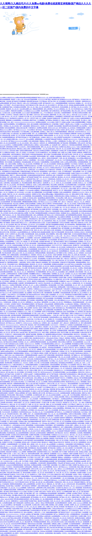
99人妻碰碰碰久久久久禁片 (19, 427)
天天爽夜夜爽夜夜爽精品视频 (78, 289)
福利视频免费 (48, 292)
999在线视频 (3, 493)
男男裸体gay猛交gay (30, 165)
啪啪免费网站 (55, 366)
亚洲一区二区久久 (66, 283)
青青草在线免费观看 (12, 400)
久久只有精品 (56, 237)
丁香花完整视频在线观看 (9, 251)
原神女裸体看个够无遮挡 (81, 398)
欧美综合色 (7, 410)
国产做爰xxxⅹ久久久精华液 (14, 516)
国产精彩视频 (35, 209)
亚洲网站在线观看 (41, 122)
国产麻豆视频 (28, 493)
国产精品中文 (39, 207)
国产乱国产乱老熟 (67, 154)
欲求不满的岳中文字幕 (32, 105)
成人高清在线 (73, 366)
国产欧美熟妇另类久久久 (7, 482)
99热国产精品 (4, 512)
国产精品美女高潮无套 (42, 306)
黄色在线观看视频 (73, 383)
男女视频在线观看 (27, 182)
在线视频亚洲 (55, 150)
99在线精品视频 (26, 162)
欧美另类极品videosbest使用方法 (58, 446)
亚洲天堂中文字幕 (43, 478)
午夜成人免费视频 (20, 393)
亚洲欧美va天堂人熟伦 (31, 220)
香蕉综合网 (36, 287)
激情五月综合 (67, 156)
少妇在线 (8, 101)
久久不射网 (67, 175)
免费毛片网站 (5, 535)
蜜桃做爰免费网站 (81, 262)
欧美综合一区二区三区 (37, 340)
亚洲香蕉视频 (49, 533)
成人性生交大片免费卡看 (50, 177)
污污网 (71, 470)
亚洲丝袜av (57, 379)
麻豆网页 (54, 99)
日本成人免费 (69, 425)
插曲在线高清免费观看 (6, 353)
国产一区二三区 (56, 290)
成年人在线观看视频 (29, 484)
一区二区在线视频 (12, 379)
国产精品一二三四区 (51, 141)
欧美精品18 (63, 359)
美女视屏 (5, 340)
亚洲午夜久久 (74, 258)
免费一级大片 (68, 198)
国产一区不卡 (33, 366)
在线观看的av (68, 457)
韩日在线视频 (53, 385)
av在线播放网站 (43, 277)
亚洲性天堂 (11, 340)
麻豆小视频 (45, 332)
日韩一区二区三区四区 (10, 184)
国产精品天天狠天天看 (36, 368)
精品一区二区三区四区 (59, 220)
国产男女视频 (35, 241)
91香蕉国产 (21, 158)
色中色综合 (41, 211)
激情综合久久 (54, 328)
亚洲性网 (45, 182)
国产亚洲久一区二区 (69, 485)
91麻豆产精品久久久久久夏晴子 (80, 173)
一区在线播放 (64, 520)
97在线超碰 (5, 484)
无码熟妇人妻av (23, 421)
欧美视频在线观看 (58, 400)
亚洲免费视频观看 (78, 277)
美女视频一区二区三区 (80, 529)
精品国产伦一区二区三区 (70, 402)
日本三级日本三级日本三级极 (83, 468)
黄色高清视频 (27, 472)
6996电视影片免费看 (12, 146)
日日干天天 (66, 449)
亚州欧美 (23, 360)
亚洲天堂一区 (44, 446)
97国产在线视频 (57, 254)
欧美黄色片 (42, 383)
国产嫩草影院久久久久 (85, 533)
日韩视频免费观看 (83, 162)
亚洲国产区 (76, 245)
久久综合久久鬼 (8, 461)
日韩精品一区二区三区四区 (58, 247)
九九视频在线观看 (44, 364)
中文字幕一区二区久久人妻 (71, 135)
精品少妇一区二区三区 (27, 326)
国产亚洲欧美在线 (34, 137)
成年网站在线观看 (16, 315)
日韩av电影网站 (8, 328)
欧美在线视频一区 (65, 107)
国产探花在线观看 (39, 379)
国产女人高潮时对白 (81, 347)
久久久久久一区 (53, 249)
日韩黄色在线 (7, 302)
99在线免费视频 (55, 162)
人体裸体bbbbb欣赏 (11, 273)
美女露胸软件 (81, 338)
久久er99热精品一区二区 (65, 385)
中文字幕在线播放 (75, 395)
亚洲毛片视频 (4, 196)
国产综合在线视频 (48, 298)
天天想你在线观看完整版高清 (80, 234)
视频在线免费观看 (38, 109)
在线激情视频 (24, 167)
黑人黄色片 (25, 516)
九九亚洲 (22, 514)
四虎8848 (62, 417)
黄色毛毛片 (77, 334)
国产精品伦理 (47, 103)
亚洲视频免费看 (39, 459)
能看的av (66, 453)
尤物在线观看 (47, 523)
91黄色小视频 (45, 504)
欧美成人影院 (33, 198)
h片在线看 (15, 156)
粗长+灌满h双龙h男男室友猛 (27, 173)
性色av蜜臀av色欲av (45, 315)
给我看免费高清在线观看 (24, 199)
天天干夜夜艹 (7, 105)
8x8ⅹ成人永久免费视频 (84, 133)
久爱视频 (69, 493)
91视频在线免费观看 (40, 374)
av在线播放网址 (56, 516)
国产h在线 (29, 393)
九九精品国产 (19, 336)
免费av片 (23, 177)
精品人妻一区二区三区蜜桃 (51, 207)
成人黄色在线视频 (74, 332)
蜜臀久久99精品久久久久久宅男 (79, 313)
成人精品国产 (55, 323)
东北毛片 (26, 362)
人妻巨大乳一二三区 (39, 512)
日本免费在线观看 (12, 158)
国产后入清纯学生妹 (83, 188)
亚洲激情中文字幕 (64, 514)
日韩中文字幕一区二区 (53, 383)
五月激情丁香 (19, 374)
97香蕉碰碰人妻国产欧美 (29, 120)
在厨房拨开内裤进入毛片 (44, 451)
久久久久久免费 (35, 396)
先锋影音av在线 (85, 321)
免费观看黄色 (51, 432)
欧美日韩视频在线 (79, 444)
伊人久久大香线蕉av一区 (61, 109)
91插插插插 (58, 156)
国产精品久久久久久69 (65, 410)
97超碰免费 (59, 175)
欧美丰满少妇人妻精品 (34, 376)
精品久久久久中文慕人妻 (65, 391)
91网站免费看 (31, 525)
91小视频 (56, 279)
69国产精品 (74, 222)
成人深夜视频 (53, 152)
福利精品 (67, 338)
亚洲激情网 (86, 521)
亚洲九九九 (16, 277)
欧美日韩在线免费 (73, 126)
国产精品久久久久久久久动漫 (69, 226)
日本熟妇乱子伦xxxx (35, 400)
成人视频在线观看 (48, 499)
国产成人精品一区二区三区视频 (15, 372)
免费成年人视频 (56, 523)
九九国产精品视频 (16, 112)
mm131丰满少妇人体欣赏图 (70, 290)
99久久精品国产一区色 (79, 186)
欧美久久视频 (31, 262)
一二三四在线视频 (37, 330)
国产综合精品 (7, 495)
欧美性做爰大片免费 (36, 103)
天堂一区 (63, 336)
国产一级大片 (62, 201)
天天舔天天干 (9, 334)
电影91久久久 (4, 497)
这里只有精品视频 (70, 521)
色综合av (42, 531)
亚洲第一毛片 (42, 506)
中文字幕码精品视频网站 (70, 160)
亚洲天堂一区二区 (75, 249)
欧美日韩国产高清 (18, 508)
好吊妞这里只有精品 (54, 213)
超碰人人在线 (65, 120)
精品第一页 (26, 241)
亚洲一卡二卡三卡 (85, 510)
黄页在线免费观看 (7, 188)
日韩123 (11, 512)
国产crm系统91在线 (27, 378)
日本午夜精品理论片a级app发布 (11, 326)
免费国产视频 (67, 234)
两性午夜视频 (76, 148)
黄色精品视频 (53, 285)
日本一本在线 (63, 209)
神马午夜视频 (9, 162)
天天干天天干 (54, 324)
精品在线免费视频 (82, 359)
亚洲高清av (48, 408)
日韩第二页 (25, 198)
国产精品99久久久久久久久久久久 (70, 237)
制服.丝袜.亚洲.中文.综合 (85, 374)
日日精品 (71, 436)
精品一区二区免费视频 (34, 311)
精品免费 (65, 126)
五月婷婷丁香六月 (41, 484)
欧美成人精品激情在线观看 (77, 105)
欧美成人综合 (32, 167)
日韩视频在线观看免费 (28, 186)
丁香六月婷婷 (41, 160)
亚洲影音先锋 (42, 527)
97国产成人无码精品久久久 (59, 296)
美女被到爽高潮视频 (34, 251)
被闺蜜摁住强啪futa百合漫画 (54, 334)
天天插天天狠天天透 (79, 181)
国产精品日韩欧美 (59, 241)
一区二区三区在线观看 (10, 217)
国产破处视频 (35, 514)
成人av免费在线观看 (24, 468)
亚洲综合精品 (54, 362)
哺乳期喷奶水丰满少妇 (13, 181)
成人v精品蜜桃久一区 (21, 207)
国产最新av (49, 120)
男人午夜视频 (11, 160)
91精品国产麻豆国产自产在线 (51, 129)
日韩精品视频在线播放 (31, 364)
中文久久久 (63, 383)
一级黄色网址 (22, 262)
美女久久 (24, 188)
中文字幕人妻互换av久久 (41, 385)
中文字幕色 (30, 457)
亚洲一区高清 (42, 474)
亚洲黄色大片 (6, 319)
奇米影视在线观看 (58, 203)
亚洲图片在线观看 (23, 273)
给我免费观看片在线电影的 (35, 298)
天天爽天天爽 (36, 504)
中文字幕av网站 (25, 131)
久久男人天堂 (65, 516)
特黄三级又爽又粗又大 (42, 525)
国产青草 (48, 209)
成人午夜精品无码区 (18, 355)
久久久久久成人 (16, 268)
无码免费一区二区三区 (62, 169)
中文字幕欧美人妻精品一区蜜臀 (40, 353)
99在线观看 (55, 211)
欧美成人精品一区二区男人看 (71, 254)
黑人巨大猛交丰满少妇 (18, 105)
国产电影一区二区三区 (82, 463)
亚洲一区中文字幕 (64, 279)
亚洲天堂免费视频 (30, 203)
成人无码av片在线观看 (56, 485)
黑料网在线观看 (49, 503)
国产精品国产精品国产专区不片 (57, 378)
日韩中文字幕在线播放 (75, 414)
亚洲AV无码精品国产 (53, 158)
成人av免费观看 (51, 444)
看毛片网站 (47, 154)
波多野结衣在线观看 (18, 292)
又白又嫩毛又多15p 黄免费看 (19, 376)
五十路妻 (36, 491)
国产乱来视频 (45, 391)
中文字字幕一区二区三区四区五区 (44, 235)
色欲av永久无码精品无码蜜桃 (41, 150)
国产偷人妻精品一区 (62, 389)
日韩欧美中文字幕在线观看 (67, 262)
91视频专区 (62, 281)
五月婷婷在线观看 (41, 432)
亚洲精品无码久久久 (37, 480)
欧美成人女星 (26, 442)
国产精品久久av (10, 323)
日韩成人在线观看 (64, 211)
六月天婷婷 (7, 304)
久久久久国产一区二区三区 (23, 480)
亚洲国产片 (19, 323)
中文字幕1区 (74, 164)
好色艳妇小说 (37, 323)
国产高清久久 (59, 412)
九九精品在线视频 (80, 296)
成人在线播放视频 (48, 309)
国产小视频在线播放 (67, 427)
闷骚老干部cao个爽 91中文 (56, 442)
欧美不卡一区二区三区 (85, 453)
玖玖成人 (15, 190)
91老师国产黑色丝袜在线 (84, 349)
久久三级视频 (22, 451)
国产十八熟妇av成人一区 (34, 423)
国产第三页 (79, 521)
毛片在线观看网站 (18, 165)
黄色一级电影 (31, 444)
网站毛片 (20, 103)
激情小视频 (59, 234)
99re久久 (5, 237)
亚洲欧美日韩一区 (78, 283)
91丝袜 (79, 319)
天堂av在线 (30, 359)
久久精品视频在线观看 (50, 459)
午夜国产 (62, 124)
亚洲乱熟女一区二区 (23, 370)
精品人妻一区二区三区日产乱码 (31, 431)
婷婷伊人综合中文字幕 (6, 398)
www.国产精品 (24, 332)
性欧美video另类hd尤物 (18, 455)
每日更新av (40, 516)
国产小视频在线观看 (13, 254)
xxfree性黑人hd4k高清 (24, 194)
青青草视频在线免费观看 (9, 391)
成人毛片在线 (27, 340)
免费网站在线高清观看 (10, 489)
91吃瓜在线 (12, 531)
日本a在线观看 (20, 237)
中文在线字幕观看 (84, 383)
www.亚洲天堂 (12, 294)
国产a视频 (30, 114)
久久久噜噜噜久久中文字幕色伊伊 (45, 169)
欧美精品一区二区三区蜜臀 (20, 357)
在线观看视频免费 (12, 444)
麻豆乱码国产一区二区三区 (22, 402)
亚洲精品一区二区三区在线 (25, 164)
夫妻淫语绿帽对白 (16, 154)
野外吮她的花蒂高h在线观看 (76, 406)
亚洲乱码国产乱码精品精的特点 (68, 374)
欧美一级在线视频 (67, 474)
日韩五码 (67, 480)
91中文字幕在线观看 (23, 368)
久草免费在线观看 (7, 503)
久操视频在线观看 (65, 393)
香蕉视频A (84, 381)
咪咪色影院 (23, 423)
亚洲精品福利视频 (11, 199)
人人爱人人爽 (17, 461)
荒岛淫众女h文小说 (31, 321)
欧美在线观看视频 (39, 440)
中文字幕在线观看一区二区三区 (68, 268)
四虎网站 (37, 343)
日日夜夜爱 (74, 175)
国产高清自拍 (26, 485)
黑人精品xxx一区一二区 (30, 478)
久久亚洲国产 (76, 218)
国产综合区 (39, 129)
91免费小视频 (83, 516)
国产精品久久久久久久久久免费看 (18, 141)
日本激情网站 (87, 247)
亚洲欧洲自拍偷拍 (25, 171)
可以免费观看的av (47, 279)
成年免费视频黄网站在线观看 (74, 215)
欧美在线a (83, 254)
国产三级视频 (59, 504)
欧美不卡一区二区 (58, 190)
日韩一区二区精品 (21, 152)
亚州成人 (27, 353)
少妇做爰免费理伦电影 (62, 321)
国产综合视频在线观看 (12, 298)
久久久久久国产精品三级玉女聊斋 (11, 518)
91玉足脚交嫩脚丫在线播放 (51, 192)
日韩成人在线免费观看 (8, 459)
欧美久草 (79, 364)
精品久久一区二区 (79, 201)
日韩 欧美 (32, 432)
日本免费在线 (86, 260)
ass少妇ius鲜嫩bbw (72, 372)
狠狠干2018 (8, 355)
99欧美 (15, 287)
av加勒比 (28, 514)
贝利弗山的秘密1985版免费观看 (29, 533)
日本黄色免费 (42, 463)
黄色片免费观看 (21, 317)
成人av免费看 (30, 139)
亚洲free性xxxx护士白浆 (32, 345)
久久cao (83, 190)
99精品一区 (87, 194)
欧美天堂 (71, 347)
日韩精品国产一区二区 (49, 181)
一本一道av (81, 402)
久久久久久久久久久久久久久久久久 (25, 122)
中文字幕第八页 (83, 446)
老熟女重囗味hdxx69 (33, 101)
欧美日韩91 (71, 205)
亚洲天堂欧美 (26, 154)
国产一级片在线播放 (8, 207)
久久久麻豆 (61, 387)
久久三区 (62, 294)
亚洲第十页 (51, 319)
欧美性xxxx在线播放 (78, 421)
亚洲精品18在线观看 (58, 264)
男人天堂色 (53, 330)
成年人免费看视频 (38, 215)
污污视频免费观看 (5, 220)
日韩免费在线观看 (62, 205)
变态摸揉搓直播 (29, 234)
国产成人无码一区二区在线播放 (57, 101)
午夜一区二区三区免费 (64, 357)
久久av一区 (37, 429)
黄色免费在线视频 (50, 440)
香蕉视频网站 (17, 378)
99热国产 (2, 506)
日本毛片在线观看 (64, 222)
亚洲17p (41, 520)
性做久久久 (12, 235)
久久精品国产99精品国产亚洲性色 (53, 139)
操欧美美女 (71, 296)
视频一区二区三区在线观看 (54, 404)
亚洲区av (88, 129)
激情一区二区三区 (46, 146)
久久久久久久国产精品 (44, 99)
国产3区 (56, 506)
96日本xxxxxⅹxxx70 (46, 372)
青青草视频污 (49, 425)
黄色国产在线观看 (44, 328)
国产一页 (31, 414)
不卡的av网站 (60, 198)
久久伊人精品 (44, 489)
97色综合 (76, 476)
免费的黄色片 (85, 499)
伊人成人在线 (76, 499)
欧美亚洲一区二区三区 (61, 306)
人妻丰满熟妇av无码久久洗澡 (36, 222)
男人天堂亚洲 (5, 213)
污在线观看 (85, 512)
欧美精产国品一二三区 (70, 319)
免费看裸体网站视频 (54, 143)
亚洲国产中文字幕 (7, 442)
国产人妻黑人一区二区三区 (83, 270)
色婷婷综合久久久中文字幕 (68, 379)
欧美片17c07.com (53, 128)
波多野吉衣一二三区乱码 (24, 531)
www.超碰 (5, 370)
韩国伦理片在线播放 (17, 110)
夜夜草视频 (78, 260)
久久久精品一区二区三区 (56, 302)
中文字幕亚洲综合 (74, 321)
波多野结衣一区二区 (77, 357)
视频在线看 (53, 114)
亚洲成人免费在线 (77, 152)
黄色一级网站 (24, 414)
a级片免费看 (79, 179)
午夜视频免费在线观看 (41, 213)
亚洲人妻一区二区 (46, 251)
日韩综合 (70, 277)
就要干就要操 (34, 328)
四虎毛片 (44, 421)
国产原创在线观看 (32, 226)
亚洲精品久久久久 (22, 311)
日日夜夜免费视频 (72, 150)
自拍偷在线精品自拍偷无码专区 (36, 175)
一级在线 (31, 429)
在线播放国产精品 (7, 107)
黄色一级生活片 (34, 143)
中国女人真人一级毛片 (78, 376)
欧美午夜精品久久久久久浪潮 (18, 491)
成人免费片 (15, 533)
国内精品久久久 (58, 370)
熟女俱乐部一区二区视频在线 (52, 283)
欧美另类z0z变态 (61, 181)
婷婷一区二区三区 (68, 482)
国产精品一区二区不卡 (43, 167)
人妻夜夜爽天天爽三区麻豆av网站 (45, 487)
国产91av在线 (45, 114)
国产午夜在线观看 (54, 262)
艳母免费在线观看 (12, 247)
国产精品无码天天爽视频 (11, 342)
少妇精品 (43, 137)
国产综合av (55, 146)
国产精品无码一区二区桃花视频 (58, 353)
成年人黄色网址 (48, 109)
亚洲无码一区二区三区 (62, 179)
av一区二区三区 (58, 135)
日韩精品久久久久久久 (78, 192)
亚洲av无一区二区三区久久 (18, 319)
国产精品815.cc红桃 (69, 463)
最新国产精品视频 (31, 334)
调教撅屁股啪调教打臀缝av (30, 201)
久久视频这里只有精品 (8, 152)
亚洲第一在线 (72, 503)
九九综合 (47, 520)
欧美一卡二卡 (17, 198)
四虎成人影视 (45, 294)
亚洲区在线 (32, 169)
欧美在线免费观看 (10, 128)
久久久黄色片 (79, 199)
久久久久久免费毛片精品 (25, 338)
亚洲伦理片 (62, 199)
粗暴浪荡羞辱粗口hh (45, 124)
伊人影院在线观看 (41, 357)
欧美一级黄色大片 (63, 510)
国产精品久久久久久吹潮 (42, 186)
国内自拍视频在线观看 (33, 146)
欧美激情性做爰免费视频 (11, 205)
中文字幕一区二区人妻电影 (25, 379)
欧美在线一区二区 (76, 207)
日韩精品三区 (86, 243)
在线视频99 (44, 262)
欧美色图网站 (77, 527)
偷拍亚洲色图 (59, 355)
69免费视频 (32, 160)
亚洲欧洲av (61, 184)
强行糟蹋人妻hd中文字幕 (19, 495)
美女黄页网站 (45, 110)
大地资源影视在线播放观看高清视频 (53, 275)
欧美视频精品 (17, 162)
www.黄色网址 (8, 508)
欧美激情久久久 (18, 362)
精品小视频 (80, 467)
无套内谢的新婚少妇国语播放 (10, 167)
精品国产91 (3, 262)
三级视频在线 (62, 141)
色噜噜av (20, 478)
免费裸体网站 (21, 489)
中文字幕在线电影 (86, 495)
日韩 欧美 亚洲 (70, 484)
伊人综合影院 (79, 239)
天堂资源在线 (14, 307)
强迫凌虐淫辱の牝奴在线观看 (78, 279)
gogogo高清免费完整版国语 (19, 523)
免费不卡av (22, 114)
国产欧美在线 (11, 226)
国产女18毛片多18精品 (17, 381)
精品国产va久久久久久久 (70, 139)
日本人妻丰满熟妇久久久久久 (62, 300)
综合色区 (35, 307)
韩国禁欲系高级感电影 (16, 484)
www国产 (31, 374)
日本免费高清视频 (56, 154)
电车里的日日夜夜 (32, 360)
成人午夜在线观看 (72, 326)
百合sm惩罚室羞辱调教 (30, 99)
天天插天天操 (36, 531)
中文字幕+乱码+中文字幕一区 (42, 336)
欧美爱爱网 (49, 531)
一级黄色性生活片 (86, 101)
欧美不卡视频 (43, 307)
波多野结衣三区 (18, 512)
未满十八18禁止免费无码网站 (68, 162)
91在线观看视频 (7, 256)
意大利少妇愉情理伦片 (42, 152)
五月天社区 (52, 489)
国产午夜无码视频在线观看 (42, 324)
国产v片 (7, 360)
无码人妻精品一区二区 (40, 378)
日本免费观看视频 (47, 400)
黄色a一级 (50, 521)
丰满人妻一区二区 (78, 154)
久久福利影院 (85, 328)
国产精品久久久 (63, 467)
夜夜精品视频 (6, 154)
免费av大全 (31, 207)
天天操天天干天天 (73, 209)
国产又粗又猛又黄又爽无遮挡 (55, 527)
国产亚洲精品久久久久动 (64, 99)
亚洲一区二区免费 (63, 328)
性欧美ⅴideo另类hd (5, 131)
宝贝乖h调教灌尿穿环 (61, 503)
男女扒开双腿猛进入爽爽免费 (68, 133)
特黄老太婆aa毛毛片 (56, 167)
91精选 (75, 474)
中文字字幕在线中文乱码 (22, 482)
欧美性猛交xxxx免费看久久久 (17, 306)
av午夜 (19, 186)
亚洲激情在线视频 (58, 531)
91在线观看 (19, 340)
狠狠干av (84, 393)
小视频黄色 (21, 190)
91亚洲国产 (18, 485)
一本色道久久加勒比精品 (79, 459)
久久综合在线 (12, 448)
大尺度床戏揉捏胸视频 (70, 370)
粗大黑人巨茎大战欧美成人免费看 (18, 213)
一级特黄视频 (85, 523)
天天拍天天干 (13, 535)
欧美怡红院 (19, 160)
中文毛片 (69, 181)
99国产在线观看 (48, 300)
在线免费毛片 (39, 326)
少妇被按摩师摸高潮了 (45, 398)
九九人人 (8, 446)
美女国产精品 (10, 485)
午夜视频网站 (88, 357)
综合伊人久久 (45, 376)
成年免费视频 (77, 171)
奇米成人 (34, 199)
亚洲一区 (45, 270)
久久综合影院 (31, 152)
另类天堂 (2, 324)
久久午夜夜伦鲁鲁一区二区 (32, 381)
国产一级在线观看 (25, 126)
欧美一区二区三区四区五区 (10, 260)
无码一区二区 (31, 107)
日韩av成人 (82, 345)
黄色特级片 (13, 232)
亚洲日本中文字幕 (12, 387)
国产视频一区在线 (14, 497)
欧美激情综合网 (75, 429)
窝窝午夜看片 (65, 313)
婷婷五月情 (11, 237)
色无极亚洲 (86, 474)
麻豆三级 (17, 224)
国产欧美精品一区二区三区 (38, 497)
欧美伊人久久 (22, 281)
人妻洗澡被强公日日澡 (18, 425)
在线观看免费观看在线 (8, 137)
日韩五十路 (46, 368)
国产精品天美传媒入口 (22, 137)
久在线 (71, 118)
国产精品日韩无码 (23, 417)
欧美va (10, 357)
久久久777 (22, 139)
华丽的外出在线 (67, 245)
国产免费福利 (83, 156)
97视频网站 (69, 378)
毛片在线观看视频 (78, 342)
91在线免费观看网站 (70, 531)
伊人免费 (25, 268)
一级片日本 (8, 427)
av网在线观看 (88, 154)
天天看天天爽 (45, 402)
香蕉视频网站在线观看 (57, 224)
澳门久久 (6, 270)
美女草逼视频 (11, 463)
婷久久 (24, 235)
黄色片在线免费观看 (33, 406)
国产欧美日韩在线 (64, 249)
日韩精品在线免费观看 (22, 470)
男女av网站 (54, 184)
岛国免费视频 (47, 264)
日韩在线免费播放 (55, 364)
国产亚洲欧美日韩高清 (33, 205)
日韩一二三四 (86, 362)
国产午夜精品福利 (18, 503)
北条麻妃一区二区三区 (71, 273)
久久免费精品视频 (67, 491)
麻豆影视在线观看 (18, 467)
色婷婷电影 (62, 326)
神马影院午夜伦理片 (13, 414)
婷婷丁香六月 (51, 131)
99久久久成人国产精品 (32, 383)
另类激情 (81, 253)
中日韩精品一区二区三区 (80, 281)
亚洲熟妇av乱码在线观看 (24, 520)
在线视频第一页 (54, 294)
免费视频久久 (30, 302)
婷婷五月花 (86, 145)
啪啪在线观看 (68, 190)
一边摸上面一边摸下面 (58, 315)
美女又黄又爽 (17, 188)
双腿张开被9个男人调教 (78, 497)
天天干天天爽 (4, 343)
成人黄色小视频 (20, 234)
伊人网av (69, 141)
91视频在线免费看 (17, 145)
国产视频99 (7, 222)
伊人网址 (52, 402)
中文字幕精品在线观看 (52, 281)
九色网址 (80, 268)
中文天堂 (72, 179)
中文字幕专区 (12, 317)
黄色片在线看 (14, 421)
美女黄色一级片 (74, 251)
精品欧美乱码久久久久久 (73, 381)
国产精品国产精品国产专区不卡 (27, 387)
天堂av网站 (5, 366)
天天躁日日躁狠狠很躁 (52, 222)
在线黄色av (52, 205)
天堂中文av (37, 114)
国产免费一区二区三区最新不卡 (80, 292)
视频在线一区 (47, 173)
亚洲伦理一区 (44, 143)
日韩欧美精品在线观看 (64, 173)
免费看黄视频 (39, 139)
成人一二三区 (72, 389)
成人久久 (84, 116)
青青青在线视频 (41, 156)
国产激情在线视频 (16, 201)
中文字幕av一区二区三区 (56, 360)
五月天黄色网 (29, 372)
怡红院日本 (55, 251)
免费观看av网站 (10, 243)
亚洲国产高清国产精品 (30, 501)
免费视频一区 (14, 281)
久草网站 (82, 251)
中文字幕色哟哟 (78, 448)
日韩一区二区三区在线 (15, 266)
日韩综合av (81, 139)
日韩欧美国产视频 (22, 448)
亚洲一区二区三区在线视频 (64, 182)
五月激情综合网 (37, 395)
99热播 (36, 461)
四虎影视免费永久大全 (55, 317)
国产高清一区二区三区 (29, 245)
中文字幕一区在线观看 (11, 330)
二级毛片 (37, 503)
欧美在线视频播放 (5, 381)
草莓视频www (68, 302)
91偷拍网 (50, 126)
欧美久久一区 (82, 182)
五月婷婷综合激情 (85, 504)
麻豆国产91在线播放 (44, 501)
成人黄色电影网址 (70, 224)
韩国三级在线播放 (41, 415)
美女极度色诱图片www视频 (80, 294)
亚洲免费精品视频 (53, 345)
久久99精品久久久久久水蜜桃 (31, 110)
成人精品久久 (38, 270)
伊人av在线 (88, 396)
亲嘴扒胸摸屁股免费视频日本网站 (41, 508)
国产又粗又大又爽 (49, 230)
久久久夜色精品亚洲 (68, 468)
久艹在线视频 (29, 237)
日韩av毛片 (70, 201)
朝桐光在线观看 (48, 135)
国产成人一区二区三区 (11, 116)
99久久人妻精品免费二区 (73, 213)
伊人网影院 (12, 436)
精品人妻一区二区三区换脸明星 (29, 277)
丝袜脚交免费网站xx (48, 116)
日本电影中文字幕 (5, 417)
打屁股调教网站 (45, 162)
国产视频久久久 (75, 355)
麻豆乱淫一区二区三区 (70, 349)
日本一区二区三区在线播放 (63, 165)
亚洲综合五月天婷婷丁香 (43, 228)
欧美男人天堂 (56, 336)
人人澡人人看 (58, 235)
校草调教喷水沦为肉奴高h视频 (11, 171)
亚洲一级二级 (63, 158)
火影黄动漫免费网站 (9, 258)
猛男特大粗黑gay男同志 (7, 351)
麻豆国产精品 (7, 211)
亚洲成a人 (43, 131)
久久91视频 (61, 480)
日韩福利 (50, 133)
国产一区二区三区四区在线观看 (52, 395)
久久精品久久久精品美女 (74, 336)
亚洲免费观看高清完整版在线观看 (80, 480)
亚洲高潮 (77, 101)
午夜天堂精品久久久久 (72, 287)
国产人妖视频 (28, 307)
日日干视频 (60, 285)
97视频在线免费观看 (71, 423)
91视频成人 (18, 275)
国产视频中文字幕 (62, 253)
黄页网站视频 (9, 362)
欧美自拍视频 (31, 495)
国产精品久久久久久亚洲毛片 (66, 239)
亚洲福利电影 (55, 351)
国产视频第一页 (58, 499)
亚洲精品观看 (62, 287)
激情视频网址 (61, 493)
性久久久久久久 (82, 175)
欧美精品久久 (74, 196)
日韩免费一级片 (74, 440)
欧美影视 (62, 506)
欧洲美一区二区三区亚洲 (18, 135)
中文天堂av (19, 258)
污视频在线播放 (46, 273)
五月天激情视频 (21, 294)
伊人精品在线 (15, 133)
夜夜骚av (76, 304)
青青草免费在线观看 (34, 453)
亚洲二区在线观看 (40, 234)
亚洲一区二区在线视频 (83, 167)
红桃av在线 (83, 332)
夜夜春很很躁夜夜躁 (53, 497)
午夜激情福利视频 (68, 334)
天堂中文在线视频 (23, 156)
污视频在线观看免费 (49, 495)
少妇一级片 (39, 495)
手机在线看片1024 (12, 264)
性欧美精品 (27, 465)
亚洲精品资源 (55, 419)
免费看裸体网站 (5, 376)
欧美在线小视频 (14, 150)
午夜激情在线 (52, 179)
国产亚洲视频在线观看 (85, 378)
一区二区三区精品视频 (68, 478)
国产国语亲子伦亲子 (64, 512)
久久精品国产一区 (29, 436)
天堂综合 (30, 279)
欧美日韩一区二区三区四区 (66, 260)
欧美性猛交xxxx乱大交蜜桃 (16, 343)
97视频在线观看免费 (46, 190)
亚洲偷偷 (63, 213)
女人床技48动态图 (5, 135)
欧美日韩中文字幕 (38, 292)
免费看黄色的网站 (59, 304)
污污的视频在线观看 (85, 415)
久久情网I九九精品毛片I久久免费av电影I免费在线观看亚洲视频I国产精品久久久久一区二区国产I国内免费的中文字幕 (32, 97)
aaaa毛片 (41, 355)
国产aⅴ (56, 514)
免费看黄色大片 (15, 410)
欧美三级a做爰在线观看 (44, 232)
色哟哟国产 (34, 485)
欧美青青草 (78, 116)
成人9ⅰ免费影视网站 (62, 414)
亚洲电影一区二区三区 (18, 302)
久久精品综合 (60, 444)
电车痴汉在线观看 (48, 196)
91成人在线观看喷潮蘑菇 (78, 122)
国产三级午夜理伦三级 (13, 177)
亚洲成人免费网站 (46, 431)
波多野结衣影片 (33, 417)
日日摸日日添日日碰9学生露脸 (19, 434)
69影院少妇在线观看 (56, 266)
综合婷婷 (88, 184)
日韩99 (25, 374)
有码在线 (16, 114)
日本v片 (84, 317)
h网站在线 (10, 359)
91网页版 (34, 232)
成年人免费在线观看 (85, 476)
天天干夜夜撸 (22, 444)
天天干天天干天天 (57, 245)
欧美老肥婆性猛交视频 (77, 396)
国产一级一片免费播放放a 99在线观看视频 (45, 493)
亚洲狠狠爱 (53, 453)
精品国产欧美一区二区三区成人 (72, 317)
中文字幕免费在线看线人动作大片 (50, 343)
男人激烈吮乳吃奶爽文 (77, 351)
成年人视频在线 (45, 453)
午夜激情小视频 (58, 415)
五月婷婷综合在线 (6, 156)
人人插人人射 (19, 99)
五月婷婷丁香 (84, 287)
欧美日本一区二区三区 (10, 368)
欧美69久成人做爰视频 (63, 164)
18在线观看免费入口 (11, 438)
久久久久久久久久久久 (12, 324)
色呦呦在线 (25, 419)
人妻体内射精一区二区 (68, 270)
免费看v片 (19, 235)
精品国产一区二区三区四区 (51, 268)
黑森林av (42, 141)
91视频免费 (3, 179)
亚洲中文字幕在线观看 (48, 311)
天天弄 (7, 234)
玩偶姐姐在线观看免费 (23, 217)
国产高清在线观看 (43, 317)
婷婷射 (13, 99)
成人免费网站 (29, 292)
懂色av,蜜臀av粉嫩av (48, 194)
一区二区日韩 (68, 415)
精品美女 (80, 247)
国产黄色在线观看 (75, 120)
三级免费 (2, 402)
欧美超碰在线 (11, 432)
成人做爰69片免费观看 (64, 217)
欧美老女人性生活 (79, 232)
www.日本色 (3, 521)
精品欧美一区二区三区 (12, 109)
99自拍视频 (87, 351)
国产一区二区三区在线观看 (48, 164)
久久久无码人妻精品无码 (54, 474)
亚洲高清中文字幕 (80, 360)
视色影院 (79, 307)
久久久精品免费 (26, 504)
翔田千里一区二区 (12, 194)
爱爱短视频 (18, 285)
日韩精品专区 (58, 482)
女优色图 (66, 504)
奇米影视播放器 (37, 181)
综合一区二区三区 (77, 408)
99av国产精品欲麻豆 (75, 266)
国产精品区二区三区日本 (28, 224)
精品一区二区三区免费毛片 (43, 107)
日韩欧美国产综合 (85, 304)
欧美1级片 (46, 330)
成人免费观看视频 (51, 455)
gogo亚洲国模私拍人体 (24, 232)
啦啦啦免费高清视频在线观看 (30, 315)
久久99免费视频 (26, 196)
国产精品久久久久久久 (20, 129)
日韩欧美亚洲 (48, 518)
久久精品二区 (78, 362)
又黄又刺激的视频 (47, 429)
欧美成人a (76, 415)
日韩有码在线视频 (17, 245)
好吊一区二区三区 (41, 444)
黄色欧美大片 (27, 258)
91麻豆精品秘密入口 (18, 364)
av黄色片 (54, 173)
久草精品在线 (86, 400)
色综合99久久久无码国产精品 (48, 287)
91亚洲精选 (73, 472)
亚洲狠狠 (39, 275)
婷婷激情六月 (57, 120)
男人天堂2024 (86, 266)
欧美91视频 (81, 423)
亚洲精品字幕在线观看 (67, 529)
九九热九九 (81, 340)
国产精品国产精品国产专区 (34, 177)
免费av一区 (74, 156)
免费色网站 (28, 309)
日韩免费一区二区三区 (15, 196)
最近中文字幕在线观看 (57, 232)
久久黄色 (14, 446)
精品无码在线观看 (42, 448)
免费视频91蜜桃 (31, 451)
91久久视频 (68, 152)
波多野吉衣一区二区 (23, 446)
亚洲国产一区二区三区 (17, 220)
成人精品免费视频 (52, 342)
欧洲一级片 (50, 468)
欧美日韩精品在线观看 (85, 211)
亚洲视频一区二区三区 (58, 273)
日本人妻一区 (35, 239)
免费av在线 (71, 131)
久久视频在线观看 (7, 165)
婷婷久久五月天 (76, 298)
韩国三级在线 (20, 395)
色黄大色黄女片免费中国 (65, 342)
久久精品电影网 (76, 137)
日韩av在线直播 (48, 304)
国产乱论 (84, 298)
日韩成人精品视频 (59, 396)
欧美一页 (61, 171)
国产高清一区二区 (11, 389)
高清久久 (75, 385)
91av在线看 (32, 156)
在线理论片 (31, 357)
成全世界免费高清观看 (20, 457)
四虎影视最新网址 (14, 423)
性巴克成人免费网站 (19, 203)
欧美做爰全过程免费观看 (66, 362)
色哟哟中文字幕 (36, 194)
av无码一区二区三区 (49, 470)
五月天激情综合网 (57, 289)
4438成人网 (62, 150)
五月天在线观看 (40, 224)
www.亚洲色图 (9, 198)
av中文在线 (66, 266)
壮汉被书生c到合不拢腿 (53, 258)
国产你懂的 (42, 218)
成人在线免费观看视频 (22, 432)
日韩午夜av (21, 321)
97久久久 (60, 453)
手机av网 (60, 463)
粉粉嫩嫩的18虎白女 (35, 273)
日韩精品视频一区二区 (23, 211)
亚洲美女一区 (60, 448)
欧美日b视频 (82, 273)
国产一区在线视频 (76, 501)
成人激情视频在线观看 (23, 209)
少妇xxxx (76, 378)
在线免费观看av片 (25, 254)
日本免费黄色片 (80, 129)
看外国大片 (45, 442)
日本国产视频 (46, 465)
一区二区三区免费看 (31, 408)
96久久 (23, 181)
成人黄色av (37, 302)
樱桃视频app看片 (11, 296)
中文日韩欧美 (31, 129)
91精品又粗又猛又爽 (22, 128)
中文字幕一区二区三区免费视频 (63, 421)
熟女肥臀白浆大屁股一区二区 (15, 521)
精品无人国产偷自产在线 (7, 374)
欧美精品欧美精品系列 (18, 385)
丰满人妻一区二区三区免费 (63, 148)
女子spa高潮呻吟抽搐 (23, 510)
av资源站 (70, 324)
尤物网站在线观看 (7, 277)
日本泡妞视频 (81, 184)
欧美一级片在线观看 (33, 124)
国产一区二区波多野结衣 (45, 220)
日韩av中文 (48, 211)
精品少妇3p (68, 376)
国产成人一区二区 (54, 359)
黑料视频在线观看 (27, 266)
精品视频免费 (58, 309)
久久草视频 (13, 429)
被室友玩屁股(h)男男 (19, 334)
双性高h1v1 (33, 516)
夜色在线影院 (75, 211)
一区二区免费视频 (66, 343)
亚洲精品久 (7, 440)
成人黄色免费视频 (75, 228)
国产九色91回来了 (51, 218)
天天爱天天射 (10, 349)
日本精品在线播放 (39, 425)
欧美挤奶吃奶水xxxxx (25, 412)
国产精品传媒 (52, 448)
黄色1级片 (47, 529)
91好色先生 (71, 103)
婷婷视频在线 (32, 448)
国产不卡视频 (63, 451)
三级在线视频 (69, 444)
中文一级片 (55, 260)
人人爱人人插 (67, 495)
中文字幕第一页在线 (6, 268)
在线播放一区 (79, 103)
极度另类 (10, 383)
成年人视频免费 (70, 271)
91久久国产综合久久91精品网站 (73, 264)
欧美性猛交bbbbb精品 (37, 154)
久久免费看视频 (30, 306)
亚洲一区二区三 (38, 230)
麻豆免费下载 (29, 521)
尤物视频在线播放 (46, 237)
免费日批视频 (30, 385)
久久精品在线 (69, 304)
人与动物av (88, 177)
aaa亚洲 (33, 228)
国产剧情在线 (21, 184)
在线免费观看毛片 (12, 478)
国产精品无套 (35, 171)
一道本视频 (41, 408)
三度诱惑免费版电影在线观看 (37, 342)
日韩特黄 (20, 116)
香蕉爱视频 (79, 487)
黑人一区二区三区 (32, 506)
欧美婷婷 (81, 164)
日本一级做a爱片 (52, 510)
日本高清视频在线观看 (24, 330)
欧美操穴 (64, 404)
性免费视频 (12, 270)
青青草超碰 (68, 408)
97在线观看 (85, 336)
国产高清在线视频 (60, 461)
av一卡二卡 (52, 182)
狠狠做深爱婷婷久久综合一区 (63, 194)
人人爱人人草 (19, 241)
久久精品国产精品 (31, 179)
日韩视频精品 (59, 116)
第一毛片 (71, 109)
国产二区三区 (19, 349)
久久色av (10, 218)
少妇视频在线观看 (28, 336)
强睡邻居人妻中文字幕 (38, 393)
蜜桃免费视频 (30, 425)
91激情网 (21, 283)
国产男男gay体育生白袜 (33, 294)
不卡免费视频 (26, 239)
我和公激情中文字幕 (78, 194)
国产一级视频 (51, 156)
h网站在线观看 (50, 321)
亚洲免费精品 (20, 270)
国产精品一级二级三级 (36, 482)
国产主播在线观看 (86, 323)
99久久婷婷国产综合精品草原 (62, 137)
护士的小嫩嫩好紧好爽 (69, 167)
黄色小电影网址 (28, 512)
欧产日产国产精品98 (53, 374)
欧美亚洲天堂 (71, 101)
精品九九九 (50, 137)
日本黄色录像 (73, 467)
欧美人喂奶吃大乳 (62, 436)
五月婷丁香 (36, 372)
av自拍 (22, 501)
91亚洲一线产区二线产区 (68, 129)
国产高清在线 (67, 429)
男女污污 (50, 421)
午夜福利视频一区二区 (16, 366)
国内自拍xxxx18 (14, 396)
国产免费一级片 (57, 256)
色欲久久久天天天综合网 (78, 256)
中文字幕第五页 (48, 112)
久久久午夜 (87, 342)
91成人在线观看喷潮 (65, 192)
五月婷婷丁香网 (80, 220)
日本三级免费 (69, 448)
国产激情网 (26, 228)
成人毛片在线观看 (21, 406)
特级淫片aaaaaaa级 (6, 529)
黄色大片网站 (76, 495)
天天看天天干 (82, 370)
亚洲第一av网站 (18, 493)
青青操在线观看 (86, 527)
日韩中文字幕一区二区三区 (80, 391)
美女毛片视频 (65, 332)
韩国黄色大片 (4, 306)
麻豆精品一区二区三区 (64, 177)
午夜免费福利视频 (5, 249)
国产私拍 (11, 493)
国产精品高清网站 (66, 110)
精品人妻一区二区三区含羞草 (39, 217)
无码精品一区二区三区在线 (11, 126)
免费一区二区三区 (33, 404)
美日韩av (30, 491)
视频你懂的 (71, 330)
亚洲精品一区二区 (6, 455)
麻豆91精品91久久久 (6, 364)
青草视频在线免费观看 (39, 521)
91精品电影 (3, 359)
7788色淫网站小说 (81, 330)
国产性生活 (13, 103)
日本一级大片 (5, 230)
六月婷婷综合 (24, 218)
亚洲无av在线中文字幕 (43, 247)
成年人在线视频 (66, 501)
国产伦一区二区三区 (22, 389)
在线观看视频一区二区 (70, 285)
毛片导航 (31, 213)
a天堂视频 (31, 410)
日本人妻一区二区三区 (29, 349)
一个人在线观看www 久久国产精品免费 (22, 440)
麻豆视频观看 (84, 217)
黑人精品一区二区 (37, 412)
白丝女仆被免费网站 (58, 408)
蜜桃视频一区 (41, 334)
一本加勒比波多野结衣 (66, 398)
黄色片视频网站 (50, 234)
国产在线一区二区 (28, 285)
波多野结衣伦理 (71, 489)
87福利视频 (55, 124)
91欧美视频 (55, 451)
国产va (79, 520)
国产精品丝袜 (39, 304)
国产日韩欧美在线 (75, 412)
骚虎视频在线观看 (12, 262)
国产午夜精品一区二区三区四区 (25, 459)
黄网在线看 (16, 476)
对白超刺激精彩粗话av (65, 186)
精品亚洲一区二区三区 (36, 264)
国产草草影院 (68, 527)
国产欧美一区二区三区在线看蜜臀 (68, 345)
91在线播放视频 (78, 324)
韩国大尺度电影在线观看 (64, 218)
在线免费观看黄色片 (10, 345)
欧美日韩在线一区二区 (62, 438)
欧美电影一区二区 (77, 300)
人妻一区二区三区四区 (70, 203)
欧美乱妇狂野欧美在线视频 (65, 476)
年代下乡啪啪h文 (79, 315)
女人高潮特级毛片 (38, 529)
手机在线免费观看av (36, 476)
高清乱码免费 (54, 186)
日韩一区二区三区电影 (62, 440)
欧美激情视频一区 (72, 311)
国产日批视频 (31, 300)
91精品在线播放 (83, 525)
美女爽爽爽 (56, 292)
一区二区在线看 (33, 398)
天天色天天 (59, 402)
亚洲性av (86, 239)
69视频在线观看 (81, 128)
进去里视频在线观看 (78, 302)
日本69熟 (75, 182)
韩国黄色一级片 (37, 467)
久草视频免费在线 (75, 514)
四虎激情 (41, 241)
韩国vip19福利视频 (21, 175)
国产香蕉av (64, 364)
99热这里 (74, 235)
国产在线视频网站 (19, 179)
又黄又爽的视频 (34, 131)
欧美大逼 (74, 114)
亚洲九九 (26, 160)
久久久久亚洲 (26, 112)
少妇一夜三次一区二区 (20, 271)
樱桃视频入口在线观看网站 (13, 120)
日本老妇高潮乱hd (78, 198)
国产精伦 (44, 510)
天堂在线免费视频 (45, 434)
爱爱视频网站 (73, 143)
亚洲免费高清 (83, 442)
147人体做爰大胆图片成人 (11, 139)
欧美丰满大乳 (56, 107)
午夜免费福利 (77, 190)
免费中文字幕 (7, 453)
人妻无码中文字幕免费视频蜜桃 (15, 309)
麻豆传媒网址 (58, 533)
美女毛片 (55, 467)
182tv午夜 (42, 404)
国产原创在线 (88, 277)
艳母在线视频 (42, 199)
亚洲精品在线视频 (36, 465)
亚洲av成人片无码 (83, 222)
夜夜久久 (67, 396)
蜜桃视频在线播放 (81, 224)
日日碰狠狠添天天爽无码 (74, 243)
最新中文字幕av (12, 209)
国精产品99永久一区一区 (9, 215)
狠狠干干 (12, 175)
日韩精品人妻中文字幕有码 (44, 203)
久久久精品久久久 (7, 287)
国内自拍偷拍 (16, 131)
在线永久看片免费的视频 (84, 531)
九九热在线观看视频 (32, 158)
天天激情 (58, 487)
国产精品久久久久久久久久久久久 (17, 290)
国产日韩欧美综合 (55, 110)
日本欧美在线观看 (59, 215)
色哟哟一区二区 (74, 504)
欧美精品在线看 (42, 226)
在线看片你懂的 (81, 472)
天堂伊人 (65, 533)
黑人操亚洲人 (43, 347)
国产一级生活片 (65, 258)
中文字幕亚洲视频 (67, 230)
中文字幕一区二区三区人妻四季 (80, 419)
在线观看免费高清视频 (40, 414)
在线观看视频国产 (66, 112)
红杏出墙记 (57, 112)
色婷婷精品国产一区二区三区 (53, 160)
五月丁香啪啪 (46, 351)
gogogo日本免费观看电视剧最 (14, 465)
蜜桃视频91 (73, 432)
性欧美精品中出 (33, 218)
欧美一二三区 (43, 345)
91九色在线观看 (52, 239)
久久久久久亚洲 (82, 114)
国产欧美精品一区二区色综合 (67, 128)
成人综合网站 (83, 126)
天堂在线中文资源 (36, 442)
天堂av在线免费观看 (59, 340)
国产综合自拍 (36, 162)
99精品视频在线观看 (52, 512)
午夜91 (80, 474)
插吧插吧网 (45, 302)
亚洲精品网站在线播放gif (44, 245)
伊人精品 (33, 391)
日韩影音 (85, 414)
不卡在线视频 (17, 442)
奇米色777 (25, 398)
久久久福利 (28, 192)
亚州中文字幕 (24, 324)
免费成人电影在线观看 (23, 391)
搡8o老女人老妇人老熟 (23, 148)
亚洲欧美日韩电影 (35, 402)
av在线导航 (75, 457)
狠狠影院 (52, 438)
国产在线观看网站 (59, 425)
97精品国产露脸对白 (80, 482)
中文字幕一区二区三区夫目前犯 (33, 116)
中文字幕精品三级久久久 (50, 387)
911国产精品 (20, 345)
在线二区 (2, 446)
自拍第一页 (44, 126)
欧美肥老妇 (8, 190)
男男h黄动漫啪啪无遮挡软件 (22, 499)
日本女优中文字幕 (28, 230)
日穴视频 (39, 165)
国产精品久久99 (49, 215)
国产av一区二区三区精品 (29, 275)
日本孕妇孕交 (73, 520)
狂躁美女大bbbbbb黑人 (45, 290)
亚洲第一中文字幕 (34, 362)
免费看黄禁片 (69, 417)
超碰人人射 (74, 165)
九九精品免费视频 (82, 431)
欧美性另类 (70, 518)
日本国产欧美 (74, 516)
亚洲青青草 (41, 256)
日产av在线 (71, 353)
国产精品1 (6, 491)
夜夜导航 (48, 224)
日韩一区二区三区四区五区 (27, 253)
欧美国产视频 (63, 277)
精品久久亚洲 (51, 307)
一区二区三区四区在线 (48, 148)
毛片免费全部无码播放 (44, 366)
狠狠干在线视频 (74, 453)
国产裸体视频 (66, 228)
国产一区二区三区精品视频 (80, 141)
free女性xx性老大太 (81, 131)
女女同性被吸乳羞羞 (71, 184)
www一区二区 (42, 321)
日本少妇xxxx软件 (39, 410)
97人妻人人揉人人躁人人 (64, 114)
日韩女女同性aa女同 (58, 508)
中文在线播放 (59, 319)
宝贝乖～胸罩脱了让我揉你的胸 (36, 281)
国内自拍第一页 (17, 472)
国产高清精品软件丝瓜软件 (10, 321)
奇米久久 (88, 372)
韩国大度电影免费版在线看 (25, 215)
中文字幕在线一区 (23, 247)
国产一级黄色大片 (63, 145)
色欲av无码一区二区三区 (60, 518)
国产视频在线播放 (69, 400)
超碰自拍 (38, 262)
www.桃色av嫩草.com (26, 109)
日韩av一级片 (10, 228)
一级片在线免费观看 (55, 478)
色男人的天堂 (82, 143)
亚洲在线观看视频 (61, 489)
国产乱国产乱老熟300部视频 (83, 478)
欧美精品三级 (82, 311)
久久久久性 (39, 173)
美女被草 (35, 266)
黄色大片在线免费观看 (71, 241)
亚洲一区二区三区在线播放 (45, 370)
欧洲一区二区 (29, 270)
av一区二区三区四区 (23, 143)
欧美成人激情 (38, 279)
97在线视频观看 (32, 249)
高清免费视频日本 (64, 251)
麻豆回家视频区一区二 (37, 112)
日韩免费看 (60, 455)
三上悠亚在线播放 (37, 449)
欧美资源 (86, 434)
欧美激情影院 (44, 171)
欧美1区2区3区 (69, 232)
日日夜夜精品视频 (12, 338)
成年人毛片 (26, 103)
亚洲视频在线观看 (62, 330)
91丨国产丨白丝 (15, 279)
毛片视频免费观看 (41, 271)
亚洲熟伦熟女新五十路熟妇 (31, 145)
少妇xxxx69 (37, 237)
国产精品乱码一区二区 (71, 506)
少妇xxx (61, 376)
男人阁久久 (84, 120)
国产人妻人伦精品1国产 (84, 379)
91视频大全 (29, 184)
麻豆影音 (31, 324)
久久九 (54, 431)
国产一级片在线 (45, 188)
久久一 (53, 103)
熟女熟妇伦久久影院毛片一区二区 (19, 118)
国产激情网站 (26, 518)
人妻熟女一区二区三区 (80, 425)
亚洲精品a (35, 520)
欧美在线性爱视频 (50, 349)
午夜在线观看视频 (52, 357)
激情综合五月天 (35, 126)
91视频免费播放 (25, 476)
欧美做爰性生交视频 (78, 343)
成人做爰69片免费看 (25, 133)
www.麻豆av (81, 160)
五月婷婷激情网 (55, 520)
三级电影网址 (49, 340)
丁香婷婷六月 (19, 228)
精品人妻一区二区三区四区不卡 (48, 105)
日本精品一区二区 (73, 253)
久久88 (38, 391)
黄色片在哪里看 (81, 389)
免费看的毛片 (56, 427)
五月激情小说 (65, 118)
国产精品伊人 (76, 99)
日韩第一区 (5, 307)
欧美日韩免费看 (53, 277)
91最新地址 (29, 181)
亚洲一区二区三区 (44, 266)
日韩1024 (45, 436)
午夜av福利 (66, 289)
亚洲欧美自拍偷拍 (76, 393)
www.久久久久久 (29, 343)
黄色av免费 (72, 169)
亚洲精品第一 (57, 313)
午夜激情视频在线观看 (44, 260)
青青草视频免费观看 (61, 131)
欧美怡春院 (7, 449)
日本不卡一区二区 (69, 360)
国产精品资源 (64, 143)
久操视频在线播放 (75, 328)
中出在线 (87, 421)
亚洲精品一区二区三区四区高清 (12, 431)
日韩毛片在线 (86, 207)
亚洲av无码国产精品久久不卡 (19, 222)
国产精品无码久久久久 (35, 332)
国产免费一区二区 (75, 449)
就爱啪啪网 (50, 415)
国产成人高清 (15, 332)
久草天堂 (32, 118)
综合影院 (49, 118)
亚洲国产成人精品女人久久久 (67, 146)
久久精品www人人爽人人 (19, 525)
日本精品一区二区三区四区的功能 (28, 260)
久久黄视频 (44, 381)
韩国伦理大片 (85, 395)
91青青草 (12, 234)
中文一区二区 (52, 414)
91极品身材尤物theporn (51, 480)
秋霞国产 (82, 135)
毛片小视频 (60, 349)
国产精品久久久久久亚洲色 (18, 289)
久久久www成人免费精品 (33, 190)
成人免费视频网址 (73, 533)
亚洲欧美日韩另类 (78, 368)
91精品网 (55, 145)
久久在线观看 (72, 364)
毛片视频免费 (15, 249)
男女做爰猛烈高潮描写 (28, 304)
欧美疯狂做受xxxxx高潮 (41, 359)
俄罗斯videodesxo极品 (15, 230)
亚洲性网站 (24, 410)
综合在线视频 (58, 126)
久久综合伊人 (23, 146)
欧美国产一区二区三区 (38, 472)
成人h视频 (42, 209)
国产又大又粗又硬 (16, 419)
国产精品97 (55, 398)
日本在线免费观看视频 (75, 306)
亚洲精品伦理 (56, 118)
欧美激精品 (58, 230)
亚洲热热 (73, 338)
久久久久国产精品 (76, 512)
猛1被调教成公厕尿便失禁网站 (34, 135)
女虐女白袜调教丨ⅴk (45, 145)
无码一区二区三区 (80, 436)
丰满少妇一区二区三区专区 (44, 254)
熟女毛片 (3, 379)
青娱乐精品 (32, 247)
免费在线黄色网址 (30, 415)
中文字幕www (43, 101)
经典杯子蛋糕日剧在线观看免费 (26, 296)
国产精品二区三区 (63, 105)
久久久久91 (23, 298)
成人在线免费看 (18, 328)
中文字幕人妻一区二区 (40, 319)
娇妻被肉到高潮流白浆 (77, 177)
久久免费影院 (83, 290)
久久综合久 (76, 410)
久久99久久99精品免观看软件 (82, 118)
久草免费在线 (73, 438)
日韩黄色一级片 (46, 323)
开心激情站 (24, 279)
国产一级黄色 (46, 457)
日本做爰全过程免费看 (19, 107)
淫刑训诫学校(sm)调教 (79, 427)
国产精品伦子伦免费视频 (19, 101)
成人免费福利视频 (37, 192)
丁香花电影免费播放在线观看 (13, 239)
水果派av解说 (11, 300)
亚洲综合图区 (28, 467)
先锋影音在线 (31, 487)
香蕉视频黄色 (43, 239)
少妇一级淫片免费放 (10, 164)
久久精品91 (30, 235)
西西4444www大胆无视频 (35, 523)
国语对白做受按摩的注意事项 (56, 381)
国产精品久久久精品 (17, 449)
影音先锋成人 (10, 402)
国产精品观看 (17, 504)
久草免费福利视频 (22, 429)
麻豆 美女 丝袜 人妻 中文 (79, 110)
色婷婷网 (11, 393)
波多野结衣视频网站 (9, 124)
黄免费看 (10, 476)
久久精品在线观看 (86, 228)
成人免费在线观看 (43, 360)
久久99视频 (66, 412)
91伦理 (49, 419)
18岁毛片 (40, 283)
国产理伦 (76, 470)
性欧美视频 (10, 179)
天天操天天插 (85, 99)
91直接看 (56, 417)
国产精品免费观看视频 (24, 313)
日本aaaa (44, 423)
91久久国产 (37, 457)
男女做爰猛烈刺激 (71, 307)
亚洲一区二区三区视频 (60, 243)
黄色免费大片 (7, 425)
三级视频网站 (33, 463)
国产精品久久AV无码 (20, 359)
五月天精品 (84, 412)
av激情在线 (47, 516)
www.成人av (34, 211)
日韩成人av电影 (66, 122)
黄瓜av (43, 503)
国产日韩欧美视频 (49, 355)
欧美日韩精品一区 (43, 249)
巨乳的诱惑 (26, 328)
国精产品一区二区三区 (83, 404)
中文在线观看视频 (48, 412)
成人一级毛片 (42, 158)
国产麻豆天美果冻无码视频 (80, 112)
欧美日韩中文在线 (58, 521)
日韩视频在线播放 (22, 251)
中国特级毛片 (32, 128)
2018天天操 (30, 319)
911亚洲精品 (59, 495)
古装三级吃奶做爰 (33, 141)
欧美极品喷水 (72, 158)
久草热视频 (20, 438)
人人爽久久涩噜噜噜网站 (41, 285)
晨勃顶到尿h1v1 (51, 253)
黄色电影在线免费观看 (75, 145)
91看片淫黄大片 (53, 171)
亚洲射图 (2, 120)
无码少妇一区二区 (23, 169)
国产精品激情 (45, 205)
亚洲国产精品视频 (34, 434)
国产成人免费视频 (65, 419)
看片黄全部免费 (6, 253)
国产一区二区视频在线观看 (40, 133)
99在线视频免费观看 (62, 103)
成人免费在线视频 (48, 482)
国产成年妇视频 (27, 529)
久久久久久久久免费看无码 (43, 296)
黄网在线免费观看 (40, 253)
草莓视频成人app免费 (80, 461)
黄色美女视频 (11, 395)
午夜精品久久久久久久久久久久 (42, 289)
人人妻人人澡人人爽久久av (19, 453)
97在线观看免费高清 (52, 199)
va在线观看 (3, 478)
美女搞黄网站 (67, 298)
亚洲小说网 (14, 417)
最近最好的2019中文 (39, 338)
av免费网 (11, 275)
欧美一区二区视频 (41, 118)
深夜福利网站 (27, 449)
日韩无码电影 (32, 427)
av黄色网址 (7, 182)
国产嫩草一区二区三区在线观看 (73, 275)
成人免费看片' (52, 423)
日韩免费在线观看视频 (6, 271)
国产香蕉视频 (70, 199)
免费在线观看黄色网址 (36, 518)
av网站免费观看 (4, 103)
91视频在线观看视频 (12, 173)
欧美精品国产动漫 (69, 116)
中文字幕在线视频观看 (21, 351)
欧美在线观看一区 (16, 182)
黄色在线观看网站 (37, 196)
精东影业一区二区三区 (22, 463)
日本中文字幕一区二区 (22, 474)
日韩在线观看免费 (65, 292)
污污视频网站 (41, 120)
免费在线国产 (68, 171)
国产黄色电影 (85, 491)
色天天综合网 (6, 412)
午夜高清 (87, 444)
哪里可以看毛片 (37, 182)
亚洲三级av (46, 389)
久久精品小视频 (57, 429)
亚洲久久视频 (33, 370)
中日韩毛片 (9, 114)
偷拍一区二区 (77, 491)
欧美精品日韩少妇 (72, 247)
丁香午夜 (35, 317)
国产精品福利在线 (7, 203)
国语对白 (86, 353)
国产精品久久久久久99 (52, 393)
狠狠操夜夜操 (31, 271)
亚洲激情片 (82, 385)
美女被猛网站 (42, 258)
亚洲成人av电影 (83, 451)
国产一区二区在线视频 (51, 410)
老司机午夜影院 (83, 506)
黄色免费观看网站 (33, 347)
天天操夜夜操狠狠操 (75, 523)
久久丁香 (86, 179)
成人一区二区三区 (65, 207)
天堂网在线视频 (84, 455)
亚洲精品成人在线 (61, 311)
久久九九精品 (51, 122)
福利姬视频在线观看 (80, 417)
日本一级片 (10, 122)
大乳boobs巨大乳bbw (52, 338)
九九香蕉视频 (58, 449)
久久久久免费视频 (37, 309)
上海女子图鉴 (72, 188)
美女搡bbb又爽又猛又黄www (8, 148)
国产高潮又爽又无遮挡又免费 (29, 527)
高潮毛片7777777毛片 (47, 396)
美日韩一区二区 (8, 378)
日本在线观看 (85, 514)
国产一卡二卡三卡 (42, 179)
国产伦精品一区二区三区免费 (8, 186)
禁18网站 (4, 317)
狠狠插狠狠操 (67, 256)
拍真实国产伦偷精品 (12, 451)
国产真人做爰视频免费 (54, 270)
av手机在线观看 (45, 362)
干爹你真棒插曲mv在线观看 (45, 243)
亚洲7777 (58, 122)
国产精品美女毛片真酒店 (35, 268)
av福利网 (49, 313)
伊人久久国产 (11, 480)
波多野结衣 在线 (51, 175)
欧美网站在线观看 (5, 434)
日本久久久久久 (27, 323)
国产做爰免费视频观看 (34, 188)
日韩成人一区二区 (48, 449)
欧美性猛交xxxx (78, 109)
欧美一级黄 (61, 152)
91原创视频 (55, 209)
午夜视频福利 (71, 220)
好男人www (15, 253)
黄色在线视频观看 (5, 99)
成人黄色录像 (76, 217)
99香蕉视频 (48, 256)
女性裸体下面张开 (16, 304)
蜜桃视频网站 (87, 432)
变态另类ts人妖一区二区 (46, 417)
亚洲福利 (56, 133)
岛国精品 (85, 307)
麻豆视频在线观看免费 (34, 421)
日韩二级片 (8, 385)
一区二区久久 (67, 235)
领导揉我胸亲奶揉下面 (31, 283)
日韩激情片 (17, 527)
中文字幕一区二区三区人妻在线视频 (26, 243)
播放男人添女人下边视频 (72, 124)
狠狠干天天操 (70, 315)
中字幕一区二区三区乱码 (81, 309)
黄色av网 (9, 472)
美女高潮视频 (58, 298)
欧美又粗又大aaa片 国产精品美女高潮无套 (25, 256)
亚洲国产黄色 (24, 249)
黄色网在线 (68, 294)
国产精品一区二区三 (65, 497)
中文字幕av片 (72, 404)
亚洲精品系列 (17, 398)
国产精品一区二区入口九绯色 (79, 107)
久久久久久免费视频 (82, 503)
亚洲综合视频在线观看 (26, 150)
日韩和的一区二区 (64, 351)
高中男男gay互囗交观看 (50, 476)
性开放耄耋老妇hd (21, 124)
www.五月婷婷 (9, 499)
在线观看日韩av (52, 217)
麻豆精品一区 (49, 241)
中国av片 (61, 338)
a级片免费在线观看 (43, 485)
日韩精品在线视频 (12, 283)
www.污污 (69, 281)
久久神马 (34, 258)
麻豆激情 (26, 366)
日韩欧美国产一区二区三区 (7, 487)
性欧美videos (79, 353)
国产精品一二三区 (68, 309)
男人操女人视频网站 (72, 340)
